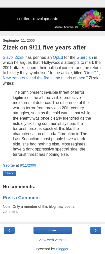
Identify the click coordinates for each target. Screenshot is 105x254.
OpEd (58, 57)
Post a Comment (21, 197)
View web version (53, 240)
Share (9, 173)
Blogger (62, 249)
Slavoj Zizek (13, 57)
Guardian (85, 57)
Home (52, 230)
